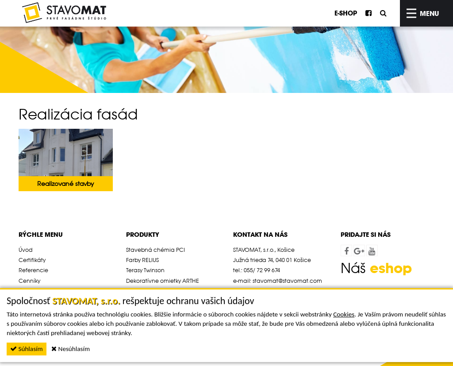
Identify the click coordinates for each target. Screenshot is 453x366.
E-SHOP (345, 13)
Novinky (29, 300)
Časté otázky (36, 290)
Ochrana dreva (147, 290)
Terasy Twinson (145, 270)
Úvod (25, 249)
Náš (376, 268)
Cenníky (29, 280)
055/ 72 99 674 (262, 270)
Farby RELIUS (142, 259)
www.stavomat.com (274, 290)
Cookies (343, 329)
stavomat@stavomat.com (287, 280)
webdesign (355, 294)
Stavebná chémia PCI (155, 249)
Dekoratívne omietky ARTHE (162, 280)
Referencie (33, 270)
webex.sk (387, 294)
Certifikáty (32, 259)
